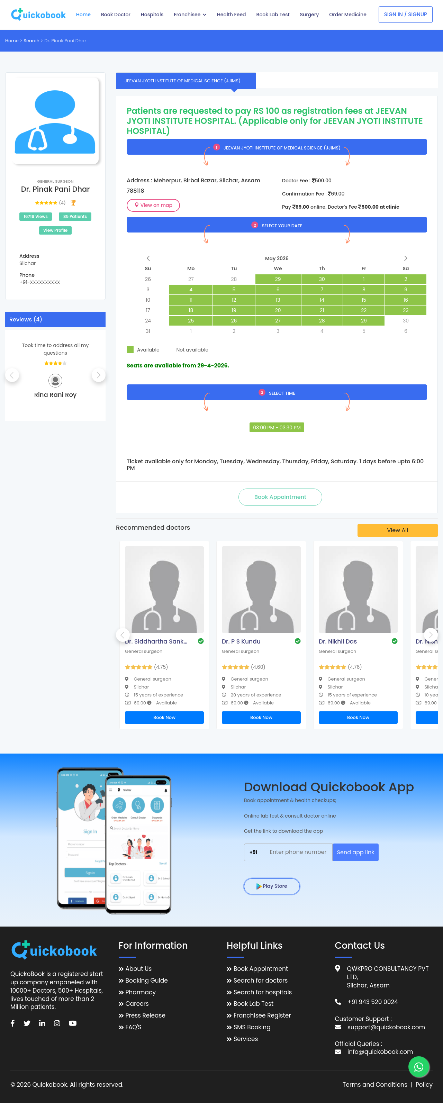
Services (246, 1039)
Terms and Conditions (375, 1085)
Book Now (164, 717)
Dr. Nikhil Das (338, 641)
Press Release (146, 1016)
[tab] (186, 80)
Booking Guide (147, 981)
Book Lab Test (253, 1004)
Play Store (271, 886)
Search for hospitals (263, 992)
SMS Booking (252, 1027)
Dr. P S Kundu (241, 641)
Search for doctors (261, 981)
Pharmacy (141, 992)
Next (99, 375)
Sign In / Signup (405, 14)
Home (12, 40)
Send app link (355, 852)
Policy (424, 1085)
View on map (153, 205)
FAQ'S (134, 1027)
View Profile (55, 230)
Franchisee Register (262, 1016)
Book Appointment (261, 969)
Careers (137, 1004)
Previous (12, 375)
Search (31, 40)
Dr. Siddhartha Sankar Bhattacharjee (158, 641)
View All (397, 530)
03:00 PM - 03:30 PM (277, 427)
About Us (139, 969)
